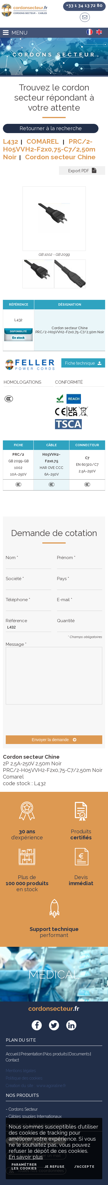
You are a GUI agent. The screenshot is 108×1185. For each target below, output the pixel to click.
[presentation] (49, 720)
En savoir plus (26, 1157)
